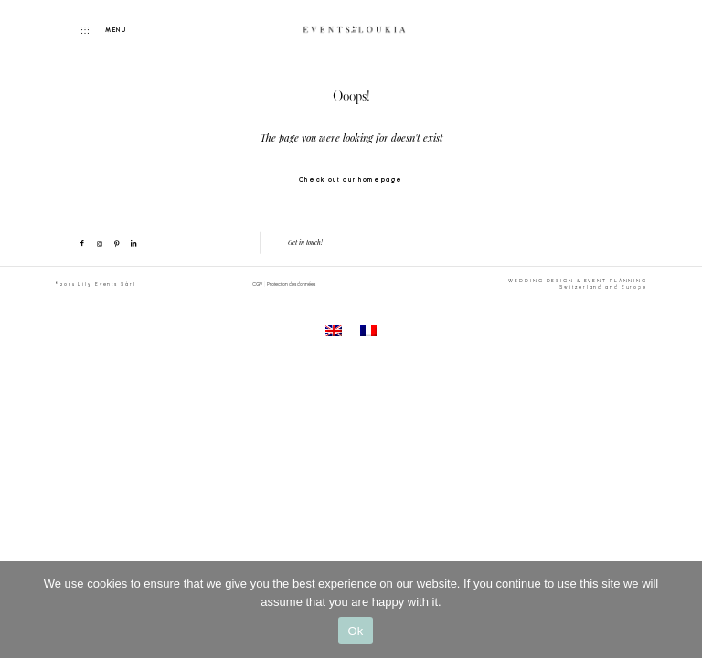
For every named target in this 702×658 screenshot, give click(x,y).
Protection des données (291, 284)
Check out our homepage (351, 179)
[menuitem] (333, 331)
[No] (679, 609)
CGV (257, 284)
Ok (355, 631)
